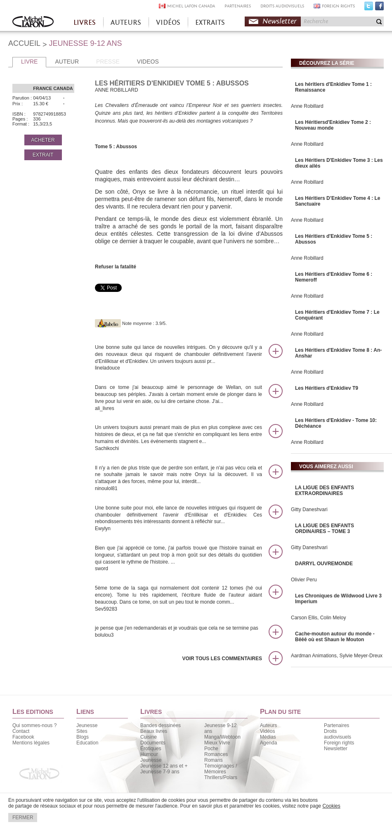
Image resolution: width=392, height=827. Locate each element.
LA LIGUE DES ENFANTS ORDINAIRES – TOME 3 (324, 528)
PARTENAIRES (237, 6)
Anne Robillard (307, 106)
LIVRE (29, 61)
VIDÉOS (168, 22)
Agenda (268, 743)
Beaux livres (153, 731)
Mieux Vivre (217, 743)
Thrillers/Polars (220, 777)
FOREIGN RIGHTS (338, 6)
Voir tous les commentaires (222, 658)
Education (87, 743)
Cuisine (148, 737)
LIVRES (84, 22)
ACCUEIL (24, 43)
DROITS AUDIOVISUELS (282, 6)
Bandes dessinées (160, 725)
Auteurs (268, 725)
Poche (211, 748)
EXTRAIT (43, 155)
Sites (81, 731)
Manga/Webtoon (222, 737)
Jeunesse (86, 725)
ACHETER (42, 140)
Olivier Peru (304, 580)
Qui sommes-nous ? (34, 725)
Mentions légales (31, 743)
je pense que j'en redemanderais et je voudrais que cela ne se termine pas (178, 632)
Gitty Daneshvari (309, 509)
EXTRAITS (210, 22)
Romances (216, 754)
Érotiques (150, 748)
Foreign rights (339, 743)
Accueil (33, 22)
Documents (152, 743)
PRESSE (108, 61)
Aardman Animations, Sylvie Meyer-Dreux (337, 656)
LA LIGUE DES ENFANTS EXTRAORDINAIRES (324, 490)
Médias (268, 737)
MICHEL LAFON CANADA (191, 6)
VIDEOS (148, 61)
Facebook (379, 8)
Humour (149, 754)
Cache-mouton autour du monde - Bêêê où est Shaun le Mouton (335, 636)
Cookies (331, 806)
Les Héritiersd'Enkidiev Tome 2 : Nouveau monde (333, 125)
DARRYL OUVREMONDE (324, 563)
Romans (213, 760)
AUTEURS (126, 22)
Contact (20, 731)
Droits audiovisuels (337, 734)
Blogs (82, 737)
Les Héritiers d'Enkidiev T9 (326, 388)
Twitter (368, 8)
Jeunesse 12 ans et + (163, 766)
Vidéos (267, 731)
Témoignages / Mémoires (220, 769)
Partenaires (336, 725)
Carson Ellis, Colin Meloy (318, 618)
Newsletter (279, 21)
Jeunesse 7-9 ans (159, 772)
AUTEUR (67, 61)
